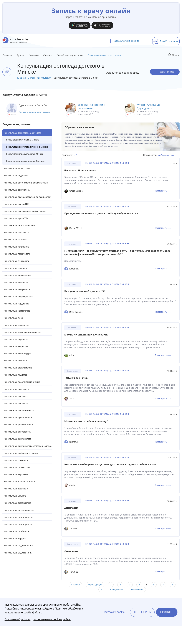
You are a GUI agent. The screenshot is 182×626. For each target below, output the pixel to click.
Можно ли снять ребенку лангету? (86, 421)
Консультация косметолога (17, 311)
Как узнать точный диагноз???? (84, 291)
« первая (75, 584)
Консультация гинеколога (16, 261)
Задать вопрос (165, 72)
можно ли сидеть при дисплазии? (86, 334)
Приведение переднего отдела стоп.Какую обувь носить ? (101, 213)
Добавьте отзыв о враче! (123, 41)
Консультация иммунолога (17, 289)
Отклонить (142, 612)
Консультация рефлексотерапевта (21, 453)
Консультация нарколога (16, 339)
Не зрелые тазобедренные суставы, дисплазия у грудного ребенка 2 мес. (110, 464)
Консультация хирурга (15, 538)
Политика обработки (17, 619)
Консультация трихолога (16, 488)
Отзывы (47, 55)
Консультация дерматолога (17, 275)
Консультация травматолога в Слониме (25, 161)
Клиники (33, 55)
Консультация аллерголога (17, 168)
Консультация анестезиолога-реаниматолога (26, 183)
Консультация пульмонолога (18, 417)
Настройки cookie (114, 612)
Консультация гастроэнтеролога (19, 225)
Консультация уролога (15, 496)
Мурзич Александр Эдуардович (148, 106)
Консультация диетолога (16, 282)
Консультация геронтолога (17, 254)
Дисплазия (71, 508)
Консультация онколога (15, 360)
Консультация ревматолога (17, 432)
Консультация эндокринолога (18, 545)
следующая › (116, 589)
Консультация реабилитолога (18, 424)
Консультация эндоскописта (17, 553)
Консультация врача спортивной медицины (25, 211)
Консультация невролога (16, 346)
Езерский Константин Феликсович (91, 106)
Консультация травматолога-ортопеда (22, 133)
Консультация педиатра (15, 375)
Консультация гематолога (16, 232)
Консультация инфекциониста (18, 296)
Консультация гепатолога (16, 247)
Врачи (20, 55)
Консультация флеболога (16, 531)
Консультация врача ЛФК (16, 204)
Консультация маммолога (16, 325)
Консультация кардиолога (16, 303)
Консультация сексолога (16, 460)
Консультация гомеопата (16, 268)
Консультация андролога (16, 175)
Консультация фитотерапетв (18, 524)
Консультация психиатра (16, 396)
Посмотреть (162, 190)
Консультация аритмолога (17, 190)
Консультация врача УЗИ (16, 218)
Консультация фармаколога (17, 503)
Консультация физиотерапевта (19, 510)
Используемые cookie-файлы (52, 619)
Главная (7, 55)
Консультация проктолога (16, 389)
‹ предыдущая (95, 584)
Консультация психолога (16, 403)
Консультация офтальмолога (18, 368)
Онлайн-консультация (70, 55)
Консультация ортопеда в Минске (22, 140)
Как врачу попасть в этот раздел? (34, 112)
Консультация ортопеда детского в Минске (27, 147)
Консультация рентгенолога (17, 439)
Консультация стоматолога (17, 467)
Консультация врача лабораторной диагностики (27, 197)
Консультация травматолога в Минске (24, 154)
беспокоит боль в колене (80, 170)
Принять (166, 612)
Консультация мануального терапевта (22, 332)
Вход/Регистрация (165, 41)
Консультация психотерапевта (19, 410)
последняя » (137, 589)
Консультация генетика (15, 239)
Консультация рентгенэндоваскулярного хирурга (27, 446)
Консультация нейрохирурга (17, 353)
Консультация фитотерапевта (18, 517)
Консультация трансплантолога (19, 481)
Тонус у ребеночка (76, 378)
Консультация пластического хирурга (22, 382)
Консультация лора (13, 318)
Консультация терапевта (16, 474)
